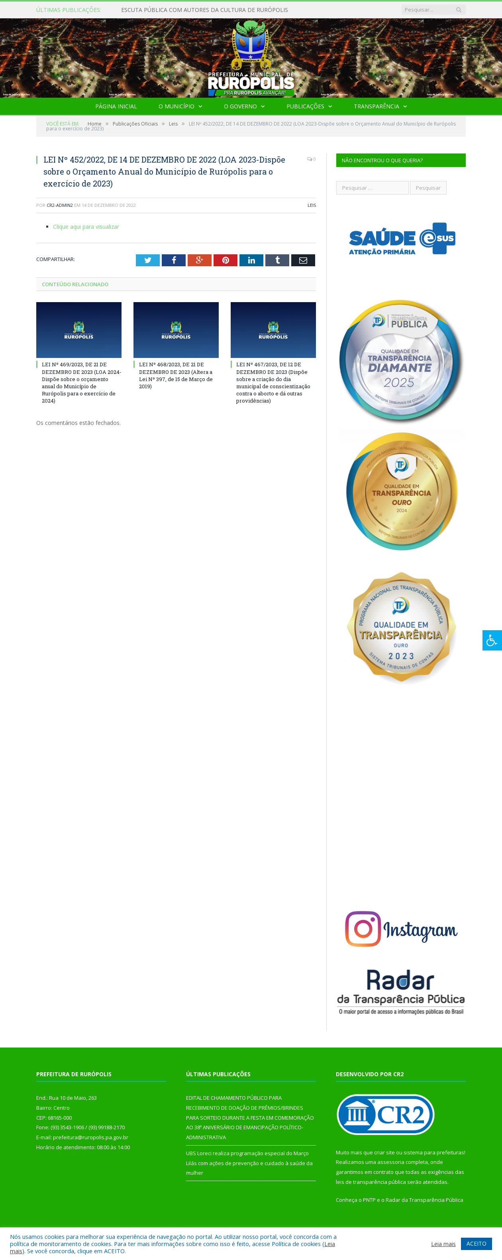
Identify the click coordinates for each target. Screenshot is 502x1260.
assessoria (390, 1162)
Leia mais (443, 1243)
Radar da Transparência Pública (424, 1199)
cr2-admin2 (60, 205)
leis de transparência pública (371, 1181)
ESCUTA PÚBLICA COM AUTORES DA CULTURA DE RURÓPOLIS (204, 10)
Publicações (305, 106)
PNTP (369, 1199)
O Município (176, 106)
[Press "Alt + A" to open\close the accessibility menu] (492, 640)
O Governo (240, 106)
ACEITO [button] (476, 1243)
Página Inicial (116, 106)
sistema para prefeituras (434, 1152)
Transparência (376, 106)
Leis (312, 205)
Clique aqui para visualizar (86, 226)
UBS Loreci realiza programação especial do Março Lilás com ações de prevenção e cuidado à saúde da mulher (249, 1163)
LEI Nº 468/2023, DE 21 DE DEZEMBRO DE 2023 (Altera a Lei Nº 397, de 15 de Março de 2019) (176, 375)
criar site (384, 1152)
